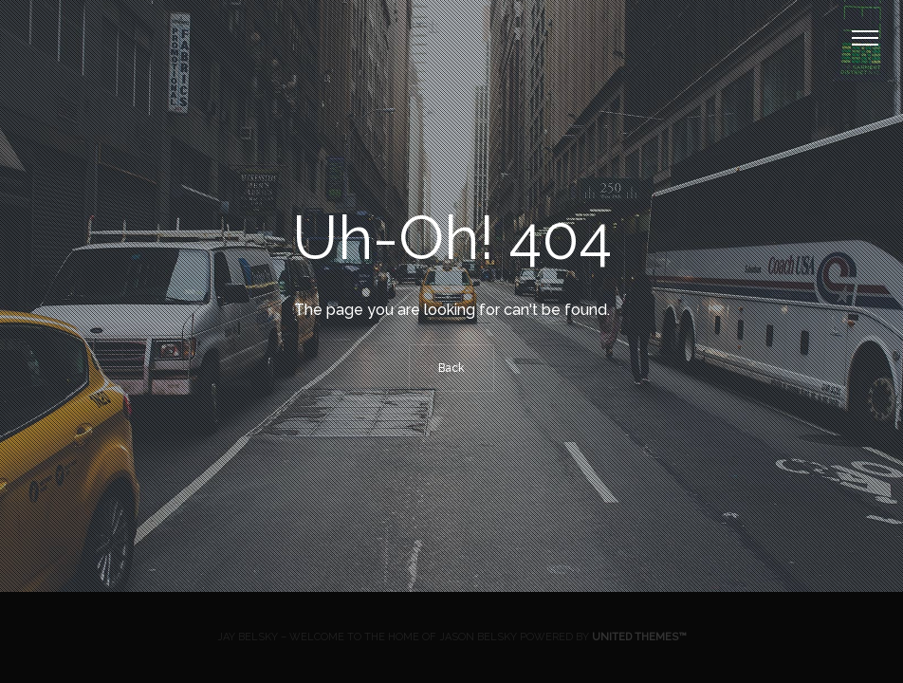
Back (451, 368)
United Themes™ (639, 637)
